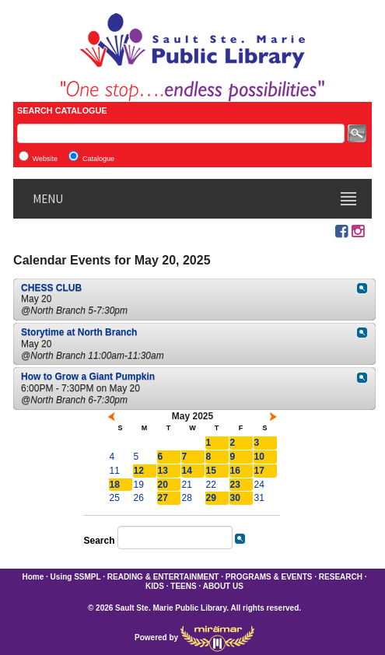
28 (187, 497)
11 (115, 470)
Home (33, 577)
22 (211, 484)
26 (139, 497)
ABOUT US (223, 586)
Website (45, 159)
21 (187, 484)
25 (115, 497)
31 (259, 497)
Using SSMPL (76, 577)
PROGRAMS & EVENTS (269, 577)
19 (139, 484)
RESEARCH (340, 577)
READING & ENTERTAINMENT (163, 577)
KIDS (154, 586)
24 (259, 484)
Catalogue (98, 159)
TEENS (183, 586)
